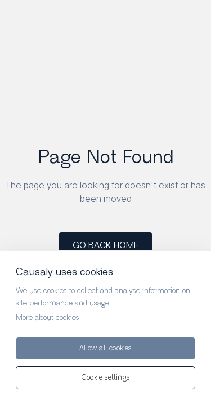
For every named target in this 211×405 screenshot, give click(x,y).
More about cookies (47, 317)
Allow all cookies (105, 348)
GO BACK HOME (105, 245)
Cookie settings (105, 378)
